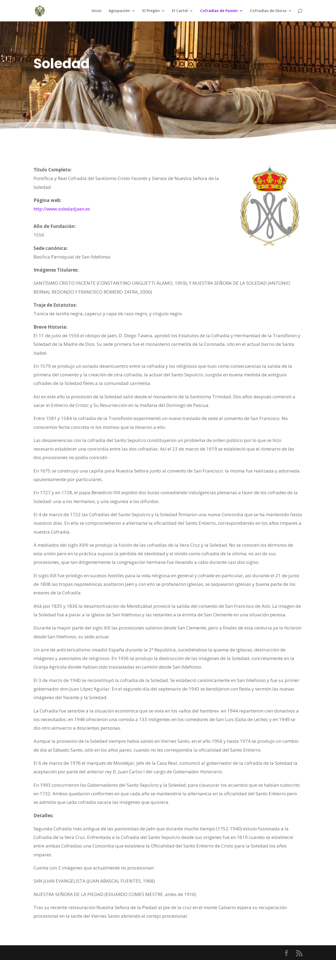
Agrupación (119, 11)
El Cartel (180, 11)
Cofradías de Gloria (268, 11)
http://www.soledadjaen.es (61, 209)
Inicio (97, 11)
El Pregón (151, 11)
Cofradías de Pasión (219, 11)
